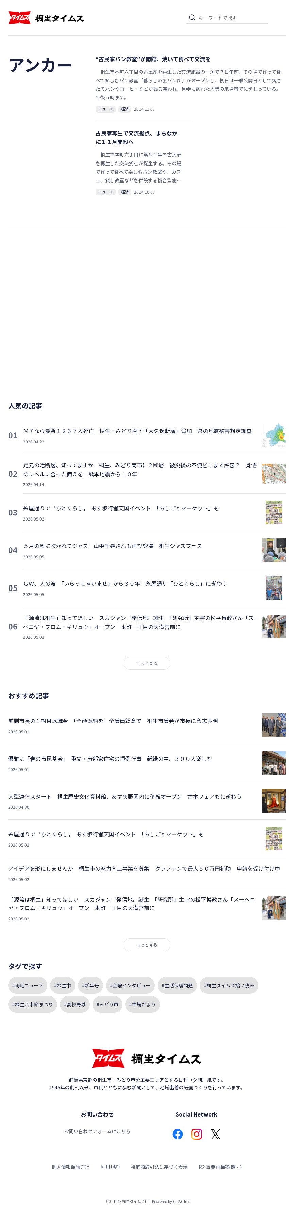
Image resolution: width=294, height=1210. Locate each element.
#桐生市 (62, 985)
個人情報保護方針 (71, 1166)
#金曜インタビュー (130, 985)
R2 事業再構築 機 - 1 (220, 1166)
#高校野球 (75, 1004)
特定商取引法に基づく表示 (159, 1166)
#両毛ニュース (27, 985)
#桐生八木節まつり (32, 1004)
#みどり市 (107, 1004)
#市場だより (142, 1004)
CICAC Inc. (182, 1201)
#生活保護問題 (177, 985)
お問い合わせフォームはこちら (97, 1131)
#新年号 (90, 985)
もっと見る (147, 663)
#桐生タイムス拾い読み (229, 985)
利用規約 (110, 1166)
